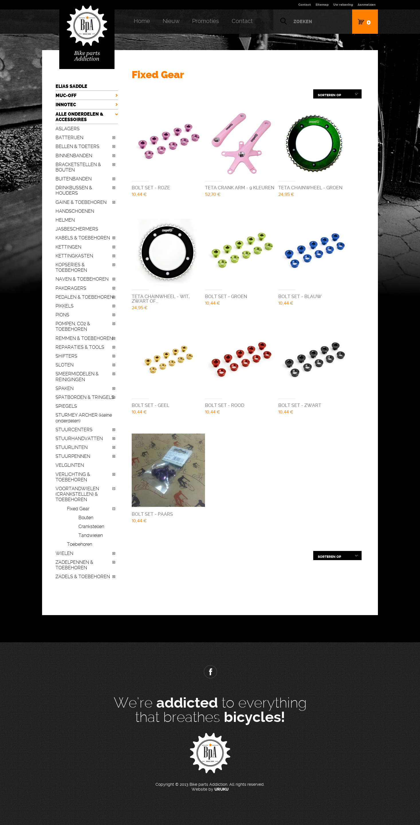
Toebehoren (79, 544)
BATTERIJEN (69, 137)
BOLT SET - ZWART (299, 405)
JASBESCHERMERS (77, 229)
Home (142, 20)
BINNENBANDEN (74, 155)
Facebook (210, 671)
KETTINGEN (68, 247)
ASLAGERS (68, 128)
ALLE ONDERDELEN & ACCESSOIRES (79, 116)
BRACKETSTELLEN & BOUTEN (78, 167)
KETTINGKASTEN (74, 256)
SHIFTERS (66, 356)
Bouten (85, 517)
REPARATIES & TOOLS (80, 347)
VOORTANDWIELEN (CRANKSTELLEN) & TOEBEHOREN (77, 494)
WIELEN (64, 553)
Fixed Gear (78, 508)
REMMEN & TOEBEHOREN (84, 338)
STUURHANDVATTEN (79, 438)
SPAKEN (65, 388)
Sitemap (322, 5)
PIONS (62, 315)
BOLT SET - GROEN (226, 296)
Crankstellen (91, 526)
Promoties (205, 20)
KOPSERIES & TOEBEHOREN (71, 267)
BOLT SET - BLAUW (300, 296)
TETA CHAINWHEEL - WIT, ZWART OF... (161, 299)
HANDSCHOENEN (75, 211)
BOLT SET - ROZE (151, 187)
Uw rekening (343, 5)
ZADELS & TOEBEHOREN (83, 576)
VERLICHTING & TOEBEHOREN (73, 477)
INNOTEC (66, 104)
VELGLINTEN (70, 465)
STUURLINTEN (72, 447)
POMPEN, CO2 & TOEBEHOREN (73, 326)
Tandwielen (90, 535)
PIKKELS (65, 306)
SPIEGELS (66, 406)
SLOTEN (65, 365)
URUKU (221, 789)
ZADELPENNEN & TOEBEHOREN (74, 565)
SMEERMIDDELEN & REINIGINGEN (77, 376)
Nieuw (171, 20)
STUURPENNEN (73, 456)
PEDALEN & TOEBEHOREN (84, 297)
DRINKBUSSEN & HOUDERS (74, 190)
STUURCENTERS (74, 429)
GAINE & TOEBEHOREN (81, 202)
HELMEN (65, 220)
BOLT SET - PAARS (152, 514)
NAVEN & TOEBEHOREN (82, 279)
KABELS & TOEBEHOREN (83, 238)
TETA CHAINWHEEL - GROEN (310, 187)
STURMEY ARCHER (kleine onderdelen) (84, 417)
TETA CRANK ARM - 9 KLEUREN (239, 187)
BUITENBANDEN (74, 179)
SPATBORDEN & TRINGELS (85, 397)
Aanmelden (367, 5)
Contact (304, 5)
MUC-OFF (66, 95)
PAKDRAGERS (71, 288)
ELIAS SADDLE (71, 86)
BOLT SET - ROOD (224, 405)
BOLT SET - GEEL (150, 405)
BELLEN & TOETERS (77, 146)
